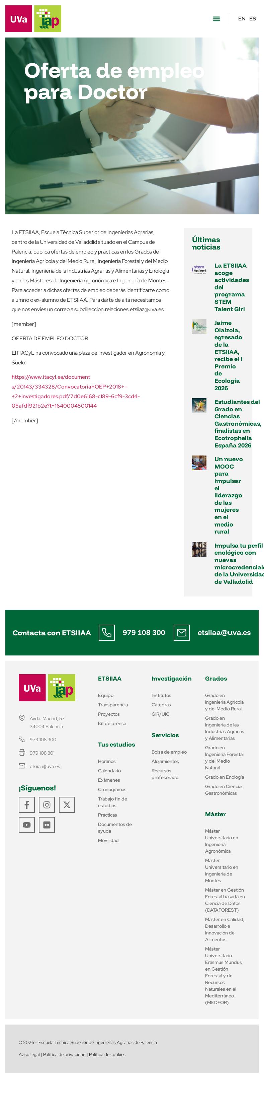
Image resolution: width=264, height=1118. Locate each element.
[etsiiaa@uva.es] (182, 633)
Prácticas (107, 815)
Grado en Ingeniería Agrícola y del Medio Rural (224, 702)
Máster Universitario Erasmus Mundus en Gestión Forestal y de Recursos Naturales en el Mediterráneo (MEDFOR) (223, 975)
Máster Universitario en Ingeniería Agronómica (221, 841)
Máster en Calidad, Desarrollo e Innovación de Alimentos (225, 929)
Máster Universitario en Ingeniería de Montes (221, 870)
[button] (216, 18)
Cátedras (161, 705)
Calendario (109, 771)
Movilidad (108, 840)
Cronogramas (112, 789)
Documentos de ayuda (115, 827)
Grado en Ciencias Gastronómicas (224, 789)
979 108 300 (144, 632)
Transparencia (113, 705)
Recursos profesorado (165, 774)
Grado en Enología (224, 777)
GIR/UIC (160, 714)
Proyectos (109, 714)
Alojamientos (165, 761)
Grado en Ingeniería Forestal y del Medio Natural (224, 758)
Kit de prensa (112, 723)
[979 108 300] (107, 633)
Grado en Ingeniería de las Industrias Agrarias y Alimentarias (224, 728)
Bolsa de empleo (169, 752)
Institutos (161, 695)
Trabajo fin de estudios (112, 802)
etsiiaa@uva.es (224, 632)
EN (242, 18)
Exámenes (109, 780)
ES (252, 18)
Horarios (107, 761)
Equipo (105, 695)
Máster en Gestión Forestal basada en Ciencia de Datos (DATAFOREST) (225, 900)
